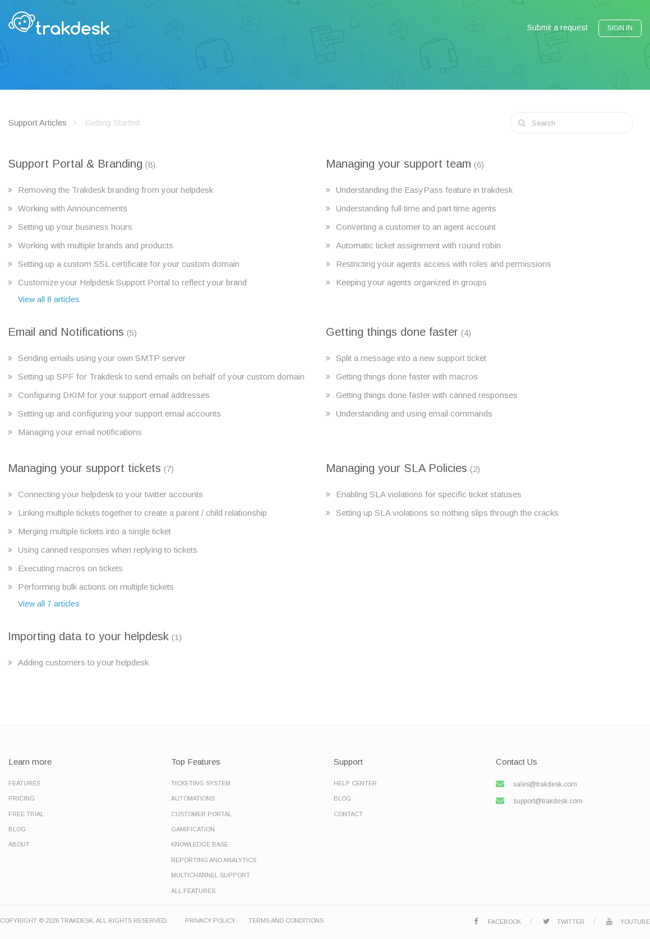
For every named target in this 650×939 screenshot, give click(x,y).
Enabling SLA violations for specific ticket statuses (429, 494)
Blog (17, 829)
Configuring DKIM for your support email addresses (114, 395)
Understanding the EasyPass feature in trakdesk (424, 190)
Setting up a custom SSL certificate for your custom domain (128, 264)
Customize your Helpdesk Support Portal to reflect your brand (132, 282)
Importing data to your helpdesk (88, 636)
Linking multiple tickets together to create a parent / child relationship (142, 512)
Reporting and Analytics (213, 860)
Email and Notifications (66, 332)
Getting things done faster (392, 332)
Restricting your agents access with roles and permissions (443, 264)
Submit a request (557, 27)
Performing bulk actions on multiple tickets (96, 586)
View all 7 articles (49, 603)
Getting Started (112, 122)
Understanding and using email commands (414, 413)
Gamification (193, 829)
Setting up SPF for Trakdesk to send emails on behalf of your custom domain (161, 376)
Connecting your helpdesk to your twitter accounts (110, 494)
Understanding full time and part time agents (416, 208)
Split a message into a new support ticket (411, 358)
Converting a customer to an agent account (416, 227)
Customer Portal (201, 814)
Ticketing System (201, 783)
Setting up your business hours (75, 227)
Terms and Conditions (286, 920)
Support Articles (37, 122)
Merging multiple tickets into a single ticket (94, 531)
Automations (193, 798)
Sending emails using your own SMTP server (102, 358)
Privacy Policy (210, 920)
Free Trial (26, 814)
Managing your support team (398, 164)
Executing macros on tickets (70, 568)
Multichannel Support (210, 875)
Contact (348, 814)
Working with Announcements (72, 208)
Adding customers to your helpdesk (83, 662)
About (19, 844)
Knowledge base (199, 844)
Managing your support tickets (84, 468)
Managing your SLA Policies (396, 468)
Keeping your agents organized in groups (411, 282)
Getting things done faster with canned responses (427, 395)
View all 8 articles (49, 299)
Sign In (620, 28)
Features (24, 783)
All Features (193, 890)
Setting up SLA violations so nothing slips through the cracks (447, 512)
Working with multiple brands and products (95, 245)
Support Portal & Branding (75, 164)
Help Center (355, 783)
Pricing (21, 798)
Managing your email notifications (80, 432)
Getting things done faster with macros (407, 376)
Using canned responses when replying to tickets (107, 549)
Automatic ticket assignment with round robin (418, 245)
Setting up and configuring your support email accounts (119, 413)
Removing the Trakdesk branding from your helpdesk (115, 190)
